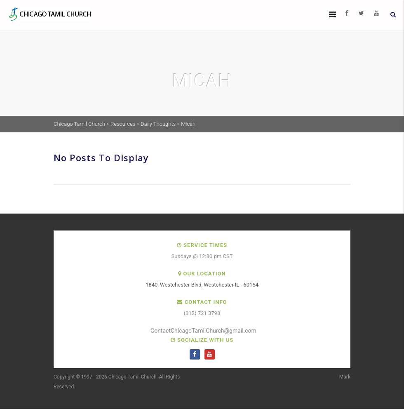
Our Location (204, 273)
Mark (344, 377)
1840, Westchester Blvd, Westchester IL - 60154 (202, 285)
